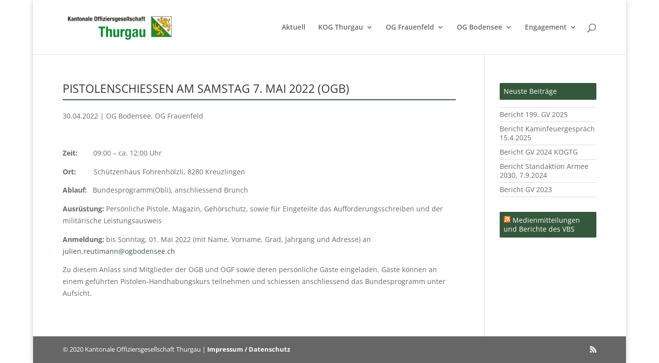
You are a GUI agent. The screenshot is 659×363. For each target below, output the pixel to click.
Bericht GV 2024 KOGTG (539, 152)
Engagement (546, 28)
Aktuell (293, 28)
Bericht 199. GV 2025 (534, 114)
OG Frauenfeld (410, 28)
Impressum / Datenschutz (248, 349)
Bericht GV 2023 (526, 189)
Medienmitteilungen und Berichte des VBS (542, 224)
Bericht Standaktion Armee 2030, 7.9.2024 (544, 170)
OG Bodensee (479, 28)
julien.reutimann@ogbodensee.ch (119, 251)
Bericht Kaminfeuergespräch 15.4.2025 (547, 133)
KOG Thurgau (340, 28)
